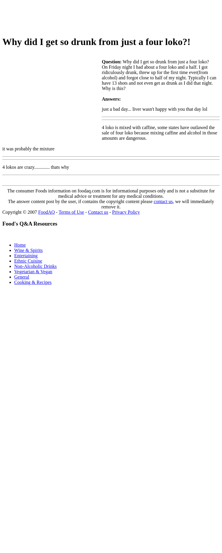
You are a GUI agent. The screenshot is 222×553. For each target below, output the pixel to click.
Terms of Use (71, 212)
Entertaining (26, 255)
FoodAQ (46, 212)
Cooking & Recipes (33, 282)
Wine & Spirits (28, 250)
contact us (163, 201)
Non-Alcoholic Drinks (35, 266)
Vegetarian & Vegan (33, 271)
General (21, 276)
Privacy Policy (126, 212)
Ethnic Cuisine (28, 260)
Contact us (98, 212)
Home (20, 244)
